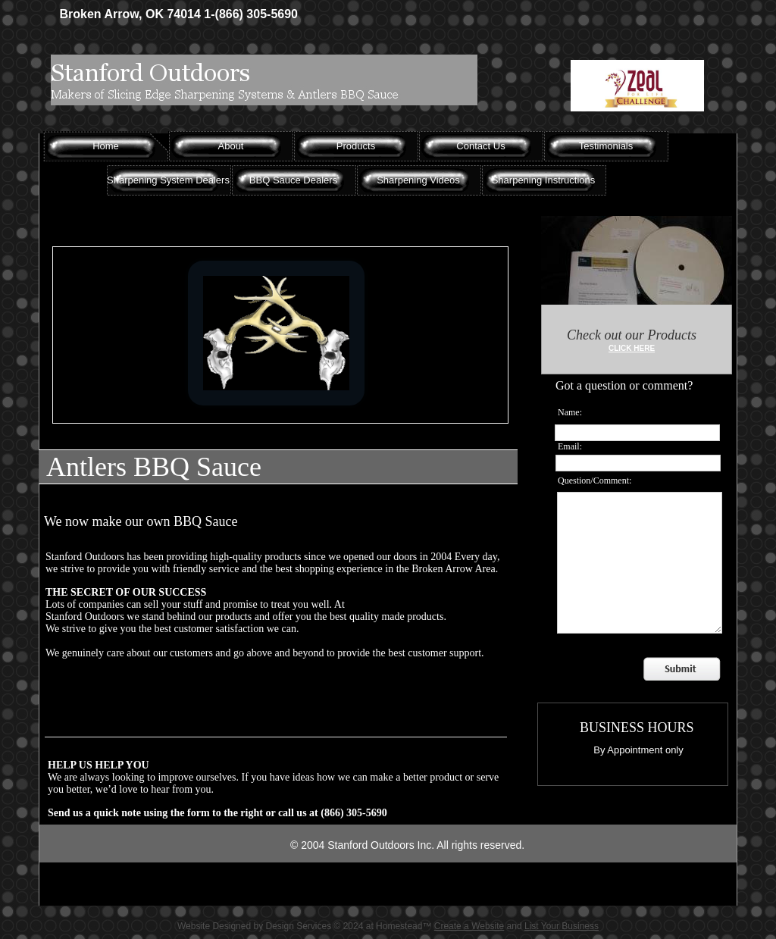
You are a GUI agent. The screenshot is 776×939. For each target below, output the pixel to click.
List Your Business (561, 926)
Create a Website (469, 926)
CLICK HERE (632, 348)
